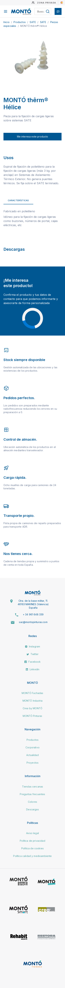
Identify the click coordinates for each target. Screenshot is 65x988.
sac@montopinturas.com (33, 622)
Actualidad (32, 755)
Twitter (32, 654)
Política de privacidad (32, 840)
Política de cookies (32, 848)
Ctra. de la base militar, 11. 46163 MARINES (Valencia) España (33, 604)
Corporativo (32, 747)
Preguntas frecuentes (32, 794)
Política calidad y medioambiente (32, 856)
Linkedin (32, 669)
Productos (20, 22)
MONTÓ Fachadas (32, 693)
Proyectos (32, 762)
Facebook (32, 661)
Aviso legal (32, 833)
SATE (33, 22)
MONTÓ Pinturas (32, 715)
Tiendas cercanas (32, 786)
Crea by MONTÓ (32, 708)
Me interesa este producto (32, 136)
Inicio (6, 22)
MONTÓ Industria (32, 700)
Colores (32, 801)
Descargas (32, 809)
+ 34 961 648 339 (33, 614)
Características (18, 200)
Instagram (32, 646)
